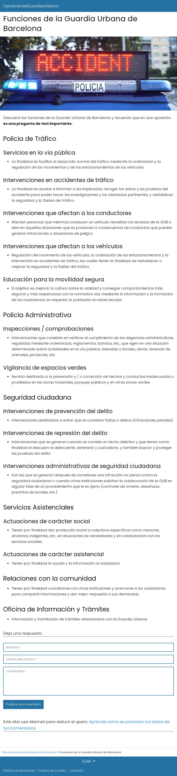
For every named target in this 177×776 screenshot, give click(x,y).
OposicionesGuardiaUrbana (30, 6)
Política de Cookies (52, 771)
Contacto (77, 771)
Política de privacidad (19, 771)
